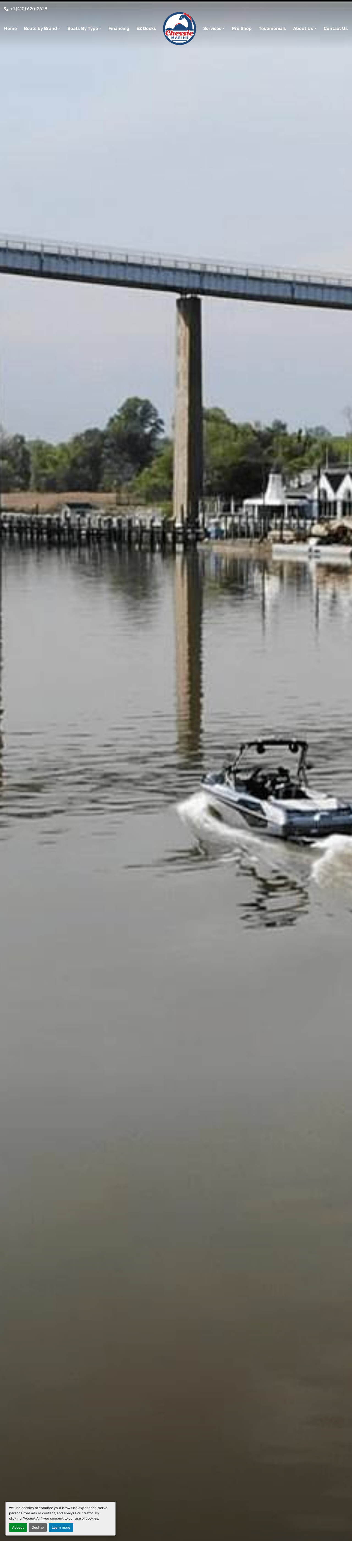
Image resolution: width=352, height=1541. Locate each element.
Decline (38, 1527)
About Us (303, 28)
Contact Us (336, 28)
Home (10, 28)
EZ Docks (146, 28)
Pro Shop (242, 28)
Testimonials (272, 28)
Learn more (61, 1527)
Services (212, 28)
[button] (214, 28)
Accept (18, 1527)
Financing (118, 28)
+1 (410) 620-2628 (28, 8)
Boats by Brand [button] (40, 28)
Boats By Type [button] (82, 28)
